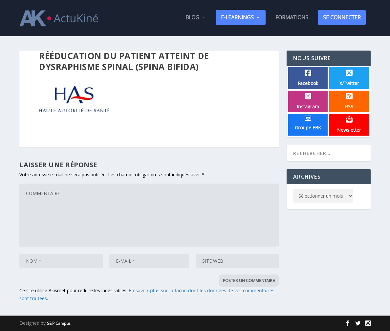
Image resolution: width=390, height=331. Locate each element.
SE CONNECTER (342, 18)
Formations (291, 19)
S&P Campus (59, 323)
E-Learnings (237, 18)
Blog (192, 19)
